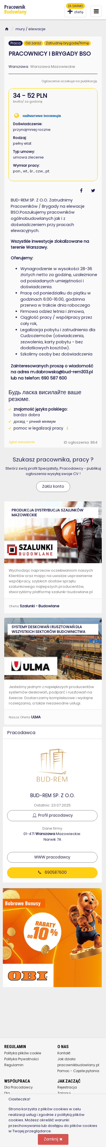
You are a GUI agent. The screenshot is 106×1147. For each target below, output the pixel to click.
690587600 (52, 872)
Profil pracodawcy (52, 815)
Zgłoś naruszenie (21, 442)
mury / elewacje (31, 29)
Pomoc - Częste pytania (78, 1070)
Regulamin (13, 1065)
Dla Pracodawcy (18, 1087)
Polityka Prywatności (21, 1059)
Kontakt (63, 1053)
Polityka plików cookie (22, 1053)
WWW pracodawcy (52, 857)
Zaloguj (64, 1093)
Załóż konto (53, 486)
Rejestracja (67, 1087)
